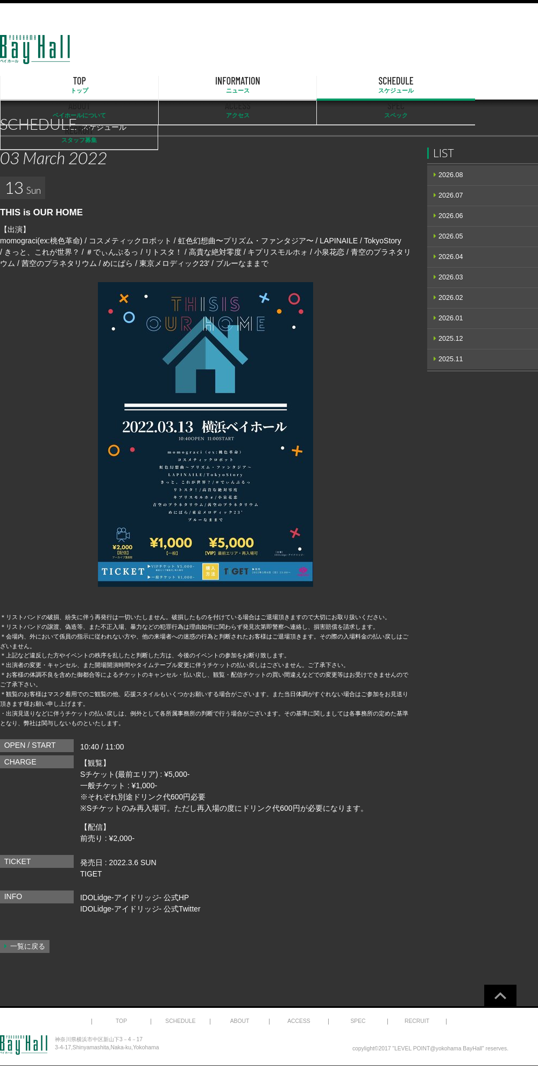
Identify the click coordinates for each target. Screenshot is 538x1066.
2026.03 (450, 277)
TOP (39, 85)
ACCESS (346, 85)
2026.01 (450, 318)
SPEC (423, 85)
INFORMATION (115, 85)
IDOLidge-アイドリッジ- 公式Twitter (141, 908)
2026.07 (450, 195)
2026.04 (450, 257)
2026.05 (450, 236)
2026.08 (450, 175)
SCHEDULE (192, 85)
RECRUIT (499, 85)
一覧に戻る (27, 946)
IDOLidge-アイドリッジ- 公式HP (135, 897)
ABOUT (269, 85)
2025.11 (450, 359)
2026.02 (450, 297)
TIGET (91, 873)
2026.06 (450, 216)
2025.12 (450, 338)
